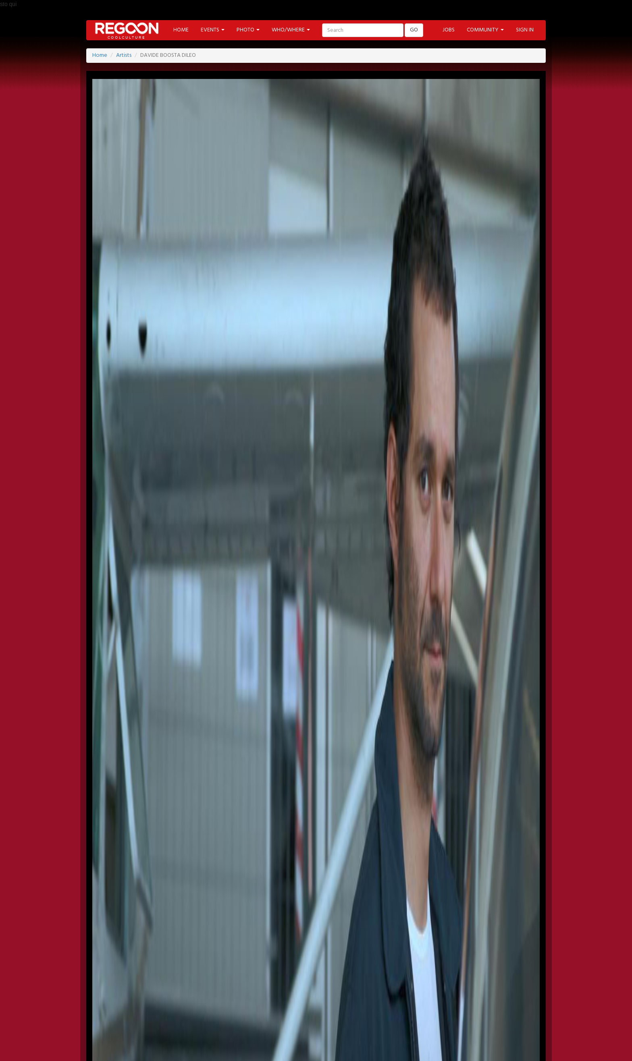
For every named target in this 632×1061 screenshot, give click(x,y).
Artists (123, 55)
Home (99, 55)
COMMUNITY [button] (485, 30)
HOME (181, 30)
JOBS (449, 30)
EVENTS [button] (213, 30)
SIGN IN (525, 30)
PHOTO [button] (248, 30)
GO (414, 30)
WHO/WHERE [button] (291, 30)
